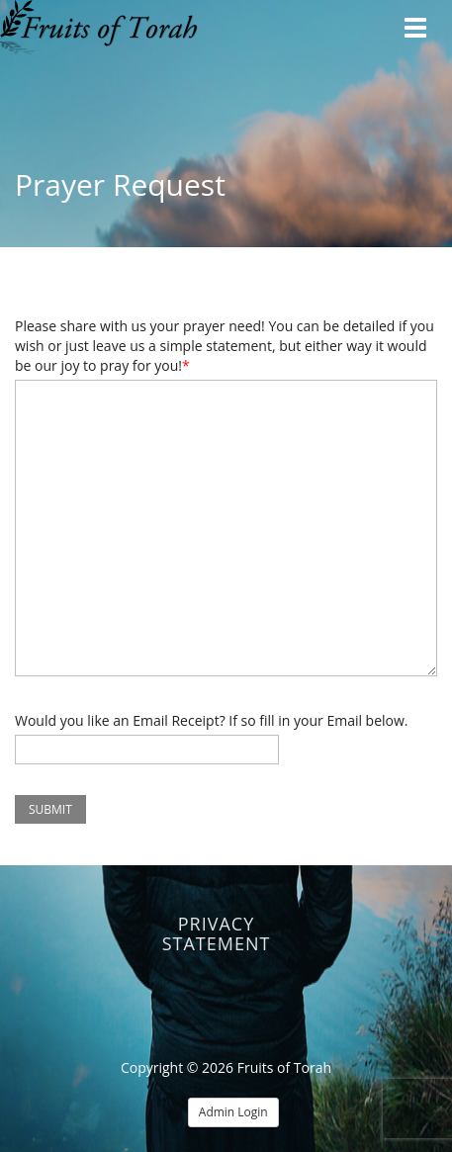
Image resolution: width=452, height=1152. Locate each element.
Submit (50, 809)
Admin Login (233, 1112)
